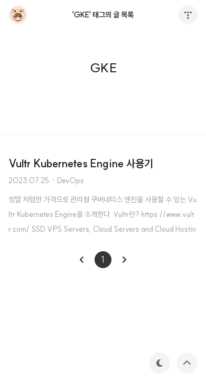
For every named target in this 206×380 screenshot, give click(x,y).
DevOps (70, 180)
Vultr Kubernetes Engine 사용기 (80, 163)
